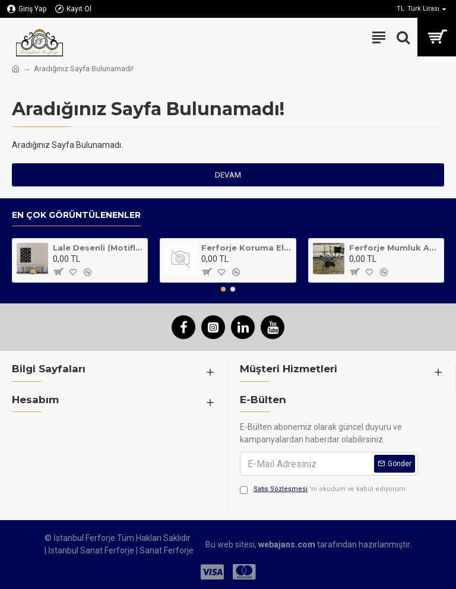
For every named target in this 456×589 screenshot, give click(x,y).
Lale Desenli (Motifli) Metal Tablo (98, 247)
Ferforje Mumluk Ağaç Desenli (394, 247)
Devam (228, 174)
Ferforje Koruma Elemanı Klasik (246, 247)
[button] (223, 289)
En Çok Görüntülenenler (76, 215)
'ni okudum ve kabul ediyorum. (323, 489)
